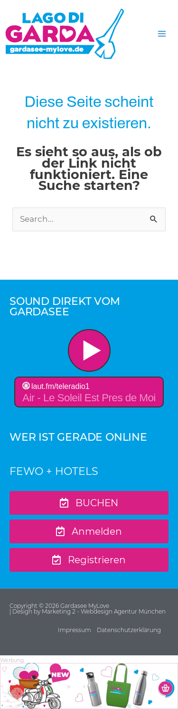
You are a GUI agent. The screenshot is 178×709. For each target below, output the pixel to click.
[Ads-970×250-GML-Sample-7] (89, 685)
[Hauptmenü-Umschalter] (162, 34)
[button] (17, 692)
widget (89, 369)
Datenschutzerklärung (129, 629)
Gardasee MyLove (85, 605)
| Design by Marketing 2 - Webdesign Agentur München (87, 611)
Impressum (74, 629)
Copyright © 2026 (34, 605)
